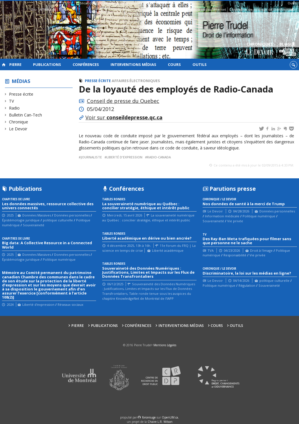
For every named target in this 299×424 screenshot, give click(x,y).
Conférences (108, 3)
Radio (14, 108)
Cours (161, 3)
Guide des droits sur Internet (203, 9)
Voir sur (123, 117)
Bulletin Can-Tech (25, 115)
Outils (292, 3)
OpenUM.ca (170, 417)
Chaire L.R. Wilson (160, 422)
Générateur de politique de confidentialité (262, 9)
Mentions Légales (164, 345)
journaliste (91, 157)
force (149, 417)
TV (11, 101)
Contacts (65, 9)
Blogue (287, 49)
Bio (34, 9)
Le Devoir (18, 129)
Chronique (18, 122)
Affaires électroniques (136, 80)
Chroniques (259, 49)
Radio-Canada (159, 157)
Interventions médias (137, 3)
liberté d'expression (124, 157)
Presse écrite (21, 94)
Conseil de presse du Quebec (123, 100)
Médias (21, 81)
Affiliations (48, 9)
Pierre (68, 3)
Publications (85, 3)
